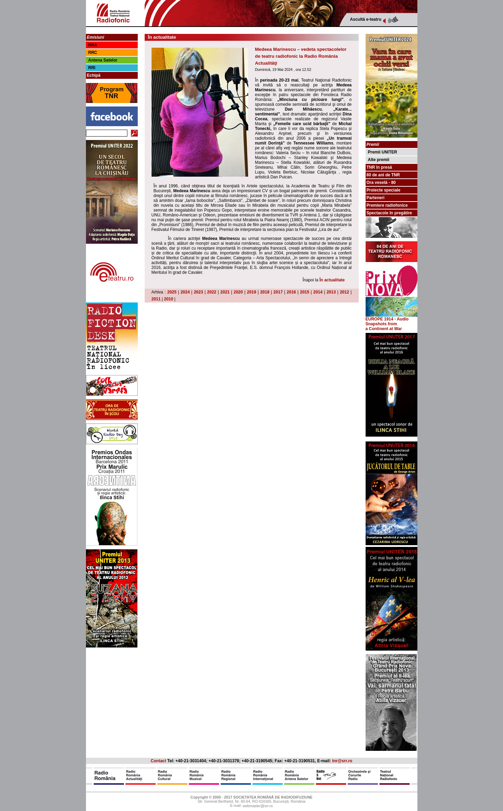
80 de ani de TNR (383, 175)
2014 (317, 292)
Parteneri (376, 197)
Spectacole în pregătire (389, 213)
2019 (251, 292)
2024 (185, 292)
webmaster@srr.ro (258, 806)
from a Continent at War (384, 326)
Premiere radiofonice (387, 205)
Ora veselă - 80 (381, 182)
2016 (291, 292)
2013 (331, 292)
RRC (92, 52)
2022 (211, 292)
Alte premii (378, 159)
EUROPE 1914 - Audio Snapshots (391, 319)
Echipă (93, 75)
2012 (344, 292)
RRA (92, 45)
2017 (278, 292)
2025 (171, 292)
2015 (304, 292)
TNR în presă (379, 167)
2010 (168, 299)
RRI (92, 67)
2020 (238, 292)
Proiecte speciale (383, 190)
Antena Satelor (103, 60)
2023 (198, 292)
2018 (265, 292)
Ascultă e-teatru (365, 19)
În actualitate (332, 280)
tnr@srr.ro (342, 760)
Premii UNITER (382, 152)
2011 (156, 299)
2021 (225, 292)
